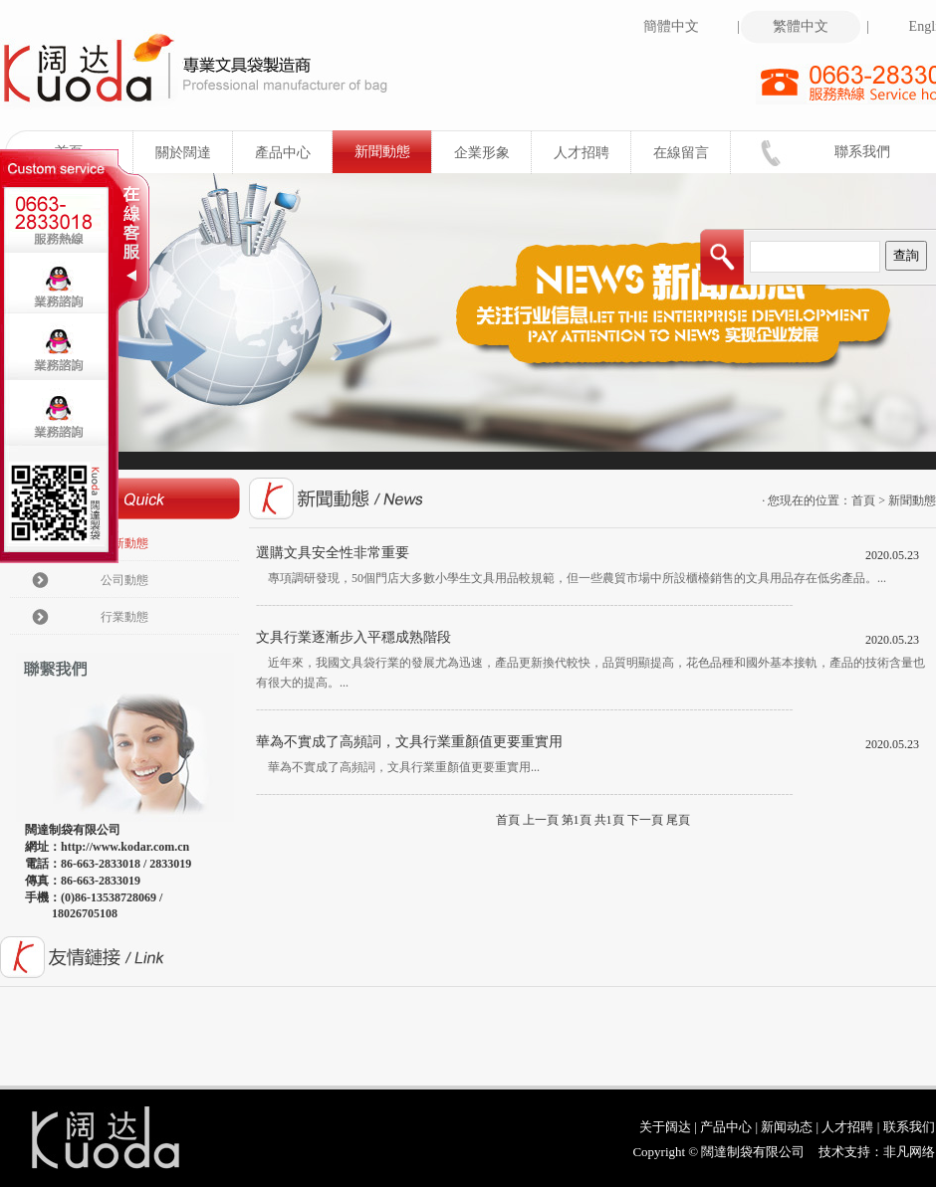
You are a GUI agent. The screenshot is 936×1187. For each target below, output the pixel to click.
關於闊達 (194, 152)
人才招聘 (593, 152)
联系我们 (909, 1126)
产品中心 (726, 1126)
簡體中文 (687, 27)
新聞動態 (393, 151)
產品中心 (294, 152)
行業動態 (124, 617)
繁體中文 (817, 27)
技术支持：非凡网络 (877, 1151)
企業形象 (493, 152)
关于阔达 (665, 1126)
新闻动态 (787, 1126)
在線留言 (692, 152)
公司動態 (124, 580)
